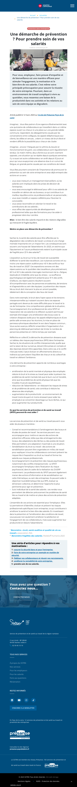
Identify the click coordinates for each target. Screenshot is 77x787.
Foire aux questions (18, 678)
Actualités (43, 15)
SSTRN (20, 622)
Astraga (55, 777)
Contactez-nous (21, 597)
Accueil (32, 15)
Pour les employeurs (18, 670)
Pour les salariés (17, 674)
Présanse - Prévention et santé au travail (20, 734)
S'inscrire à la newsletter (23, 708)
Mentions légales (24, 781)
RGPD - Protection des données (47, 781)
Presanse (51, 765)
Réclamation (15, 682)
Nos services (15, 667)
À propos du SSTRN (18, 663)
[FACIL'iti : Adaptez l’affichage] (45, 6)
